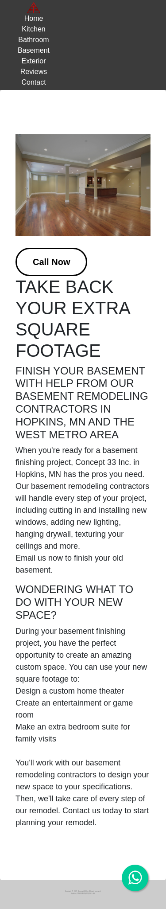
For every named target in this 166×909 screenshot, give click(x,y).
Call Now (51, 262)
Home (33, 18)
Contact (33, 82)
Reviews (33, 71)
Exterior (33, 61)
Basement (34, 50)
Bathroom (33, 39)
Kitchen (33, 29)
